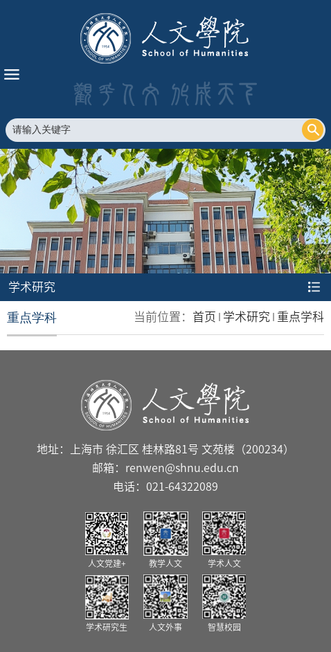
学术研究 (246, 317)
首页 (204, 317)
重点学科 (300, 317)
